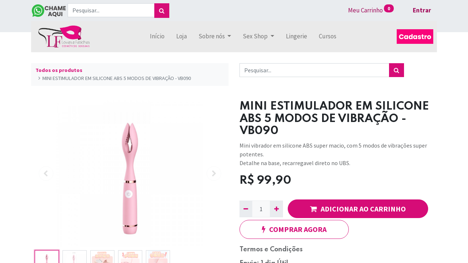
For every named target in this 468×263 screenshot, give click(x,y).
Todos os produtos (58, 70)
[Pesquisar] (161, 10)
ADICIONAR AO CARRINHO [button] (358, 208)
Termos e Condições (271, 249)
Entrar (422, 10)
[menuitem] (157, 36)
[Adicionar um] (276, 209)
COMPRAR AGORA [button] (294, 229)
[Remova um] (245, 209)
